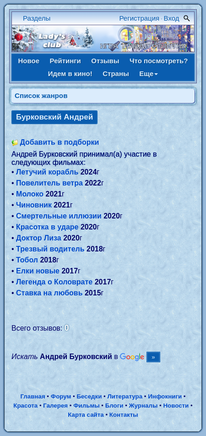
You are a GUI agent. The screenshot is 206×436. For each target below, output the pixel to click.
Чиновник (34, 205)
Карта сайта (85, 414)
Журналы (143, 405)
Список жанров (41, 95)
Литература (124, 396)
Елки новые (38, 271)
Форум (61, 396)
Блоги (114, 405)
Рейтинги (65, 61)
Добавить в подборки (59, 142)
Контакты (123, 414)
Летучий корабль (47, 172)
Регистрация (139, 18)
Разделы (36, 18)
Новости (176, 405)
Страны (116, 73)
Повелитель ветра (49, 183)
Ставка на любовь (49, 293)
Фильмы (86, 405)
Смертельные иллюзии (59, 216)
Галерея (55, 405)
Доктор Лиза (38, 238)
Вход (171, 18)
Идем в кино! (70, 73)
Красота (25, 405)
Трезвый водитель (50, 249)
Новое (29, 61)
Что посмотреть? (159, 61)
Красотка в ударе (47, 227)
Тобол (27, 260)
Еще (148, 73)
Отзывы (105, 61)
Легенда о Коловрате (54, 282)
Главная (32, 396)
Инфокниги (165, 396)
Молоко (29, 194)
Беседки (89, 396)
